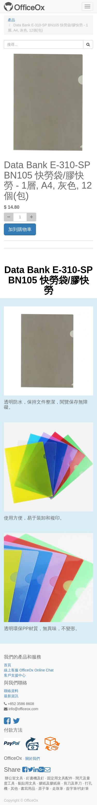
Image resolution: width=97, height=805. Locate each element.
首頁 (7, 665)
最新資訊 (11, 696)
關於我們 (32, 759)
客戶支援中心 (15, 675)
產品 (11, 20)
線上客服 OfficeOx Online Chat (29, 670)
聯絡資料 (11, 691)
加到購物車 (20, 229)
